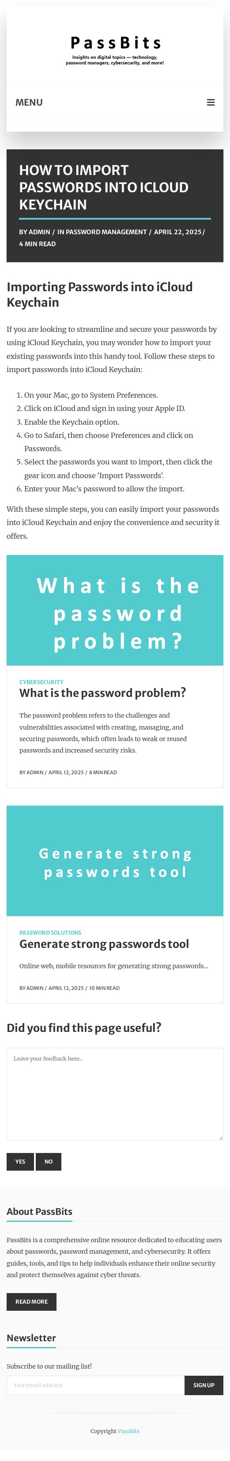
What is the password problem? (102, 693)
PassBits (129, 1431)
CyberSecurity (41, 682)
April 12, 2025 (66, 772)
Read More (31, 1301)
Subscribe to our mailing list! (49, 1366)
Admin (39, 232)
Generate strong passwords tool (104, 944)
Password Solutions (50, 932)
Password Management (106, 232)
